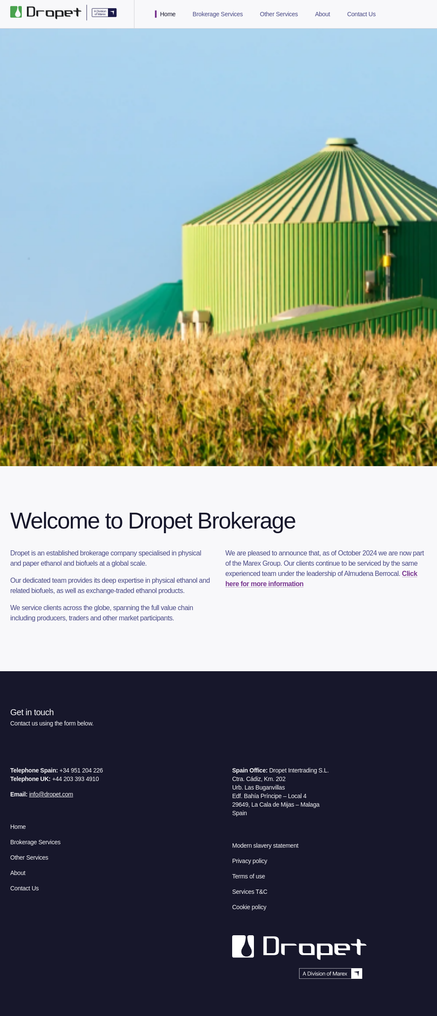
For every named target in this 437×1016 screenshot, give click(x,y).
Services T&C (249, 891)
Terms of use (248, 876)
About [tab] (322, 14)
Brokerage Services (35, 842)
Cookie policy (249, 907)
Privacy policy (249, 860)
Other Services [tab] (279, 14)
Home (18, 826)
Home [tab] (167, 14)
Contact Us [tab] (361, 14)
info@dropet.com (51, 794)
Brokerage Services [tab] (217, 14)
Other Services (29, 857)
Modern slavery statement (265, 845)
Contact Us (24, 888)
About (17, 872)
